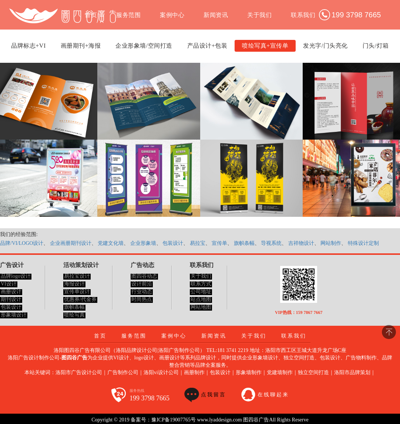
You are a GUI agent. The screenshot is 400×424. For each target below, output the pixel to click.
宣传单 (219, 243)
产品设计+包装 (207, 45)
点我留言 (213, 394)
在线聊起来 (273, 394)
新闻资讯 (216, 15)
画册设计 (11, 291)
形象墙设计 (14, 315)
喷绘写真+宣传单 (265, 45)
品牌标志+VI (28, 45)
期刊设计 (11, 299)
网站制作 (330, 243)
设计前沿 (141, 284)
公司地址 (201, 291)
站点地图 (201, 299)
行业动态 (141, 291)
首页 (100, 336)
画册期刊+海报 (81, 45)
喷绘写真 (74, 315)
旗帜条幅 (244, 243)
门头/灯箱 (376, 45)
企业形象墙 (143, 243)
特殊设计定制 (363, 243)
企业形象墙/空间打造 (143, 45)
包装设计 (172, 243)
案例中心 (172, 15)
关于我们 (259, 15)
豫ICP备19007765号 (173, 420)
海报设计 (74, 284)
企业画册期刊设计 (70, 243)
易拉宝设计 (77, 276)
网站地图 (201, 307)
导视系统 (271, 243)
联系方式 (201, 284)
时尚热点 (141, 299)
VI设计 (9, 284)
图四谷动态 (144, 276)
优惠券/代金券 (80, 299)
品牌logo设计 (16, 276)
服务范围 (128, 15)
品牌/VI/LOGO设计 (21, 243)
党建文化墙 (111, 243)
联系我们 (303, 15)
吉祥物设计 (301, 243)
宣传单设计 (77, 291)
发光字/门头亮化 (325, 45)
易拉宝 (197, 243)
